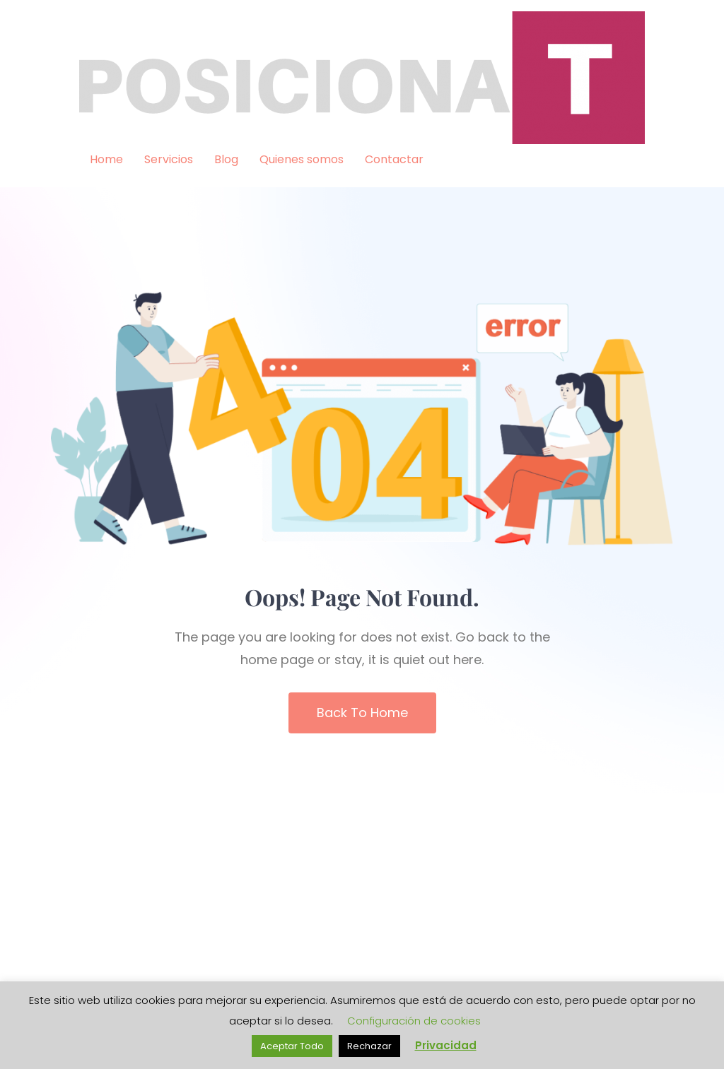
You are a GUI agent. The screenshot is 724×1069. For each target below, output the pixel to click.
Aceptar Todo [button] (292, 1046)
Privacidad (446, 1045)
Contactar (394, 159)
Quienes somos (301, 159)
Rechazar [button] (369, 1046)
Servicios (168, 159)
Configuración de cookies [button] (414, 1020)
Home (106, 159)
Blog (226, 159)
